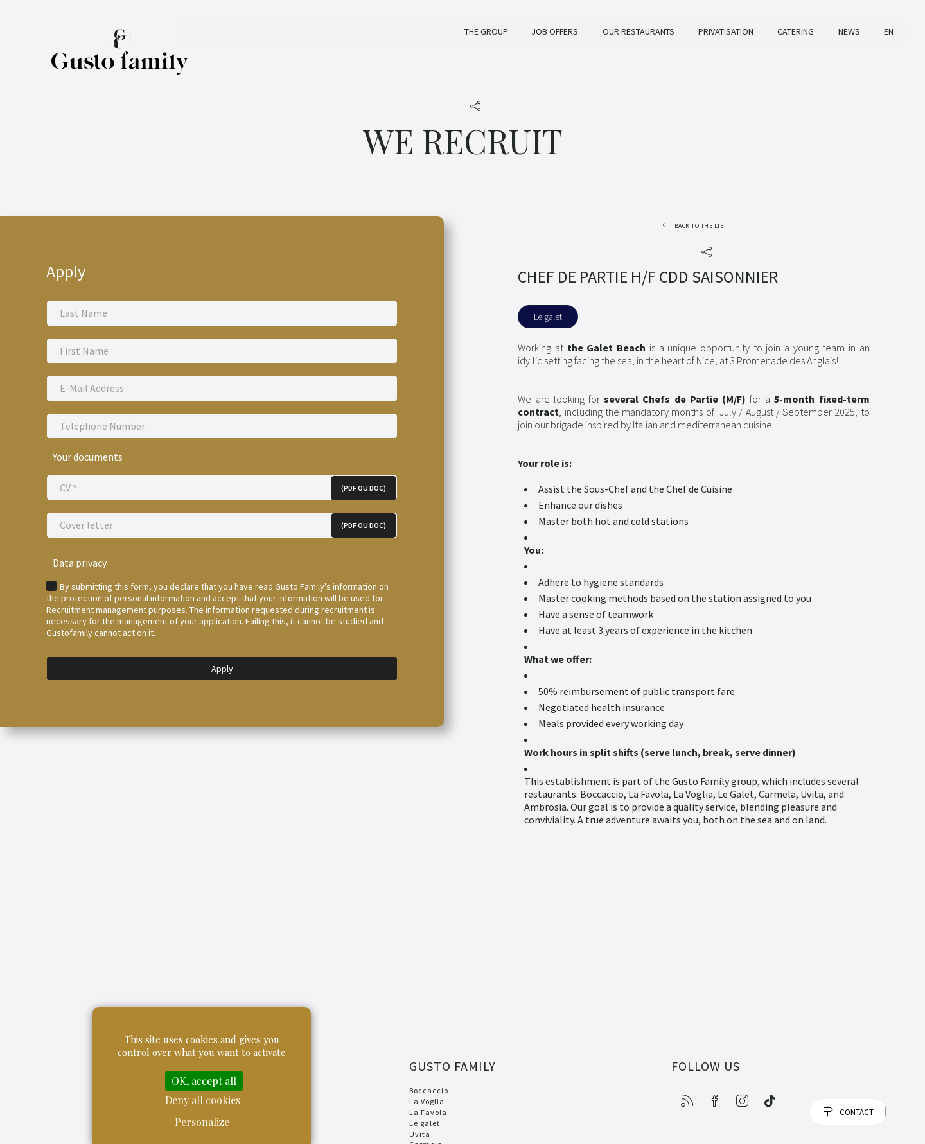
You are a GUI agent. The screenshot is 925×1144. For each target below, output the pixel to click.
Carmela (424, 1138)
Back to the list (700, 226)
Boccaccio (428, 1084)
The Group (484, 31)
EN (889, 31)
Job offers (554, 31)
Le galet (423, 1117)
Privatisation (725, 31)
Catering (795, 31)
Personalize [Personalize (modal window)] (202, 1122)
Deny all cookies (202, 1100)
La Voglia (425, 1095)
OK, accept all (204, 1080)
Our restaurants (638, 31)
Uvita (418, 1127)
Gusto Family (119, 59)
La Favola (427, 1106)
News (849, 31)
